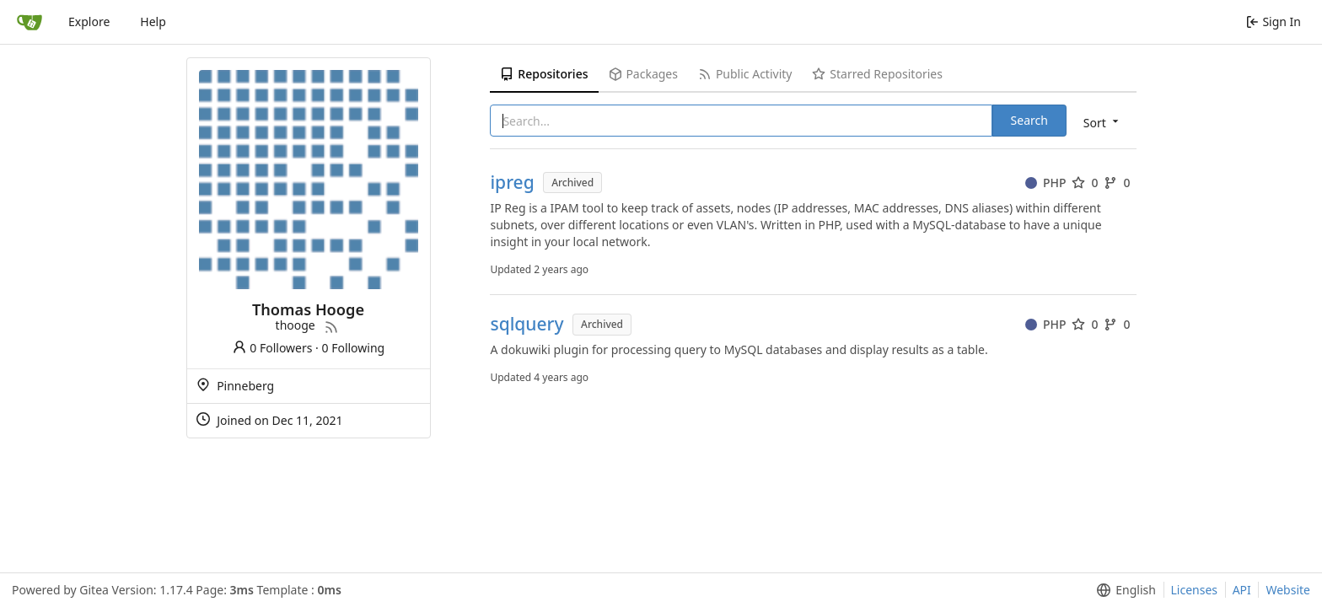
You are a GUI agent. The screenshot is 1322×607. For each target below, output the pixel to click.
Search (1029, 120)
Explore (89, 21)
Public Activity (745, 74)
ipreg (512, 182)
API (1242, 590)
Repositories (544, 74)
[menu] (1102, 121)
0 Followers (272, 348)
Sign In (1273, 21)
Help (153, 21)
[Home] (29, 22)
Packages (643, 74)
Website (1288, 590)
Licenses (1194, 590)
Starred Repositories (877, 74)
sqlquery (526, 324)
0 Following (353, 348)
